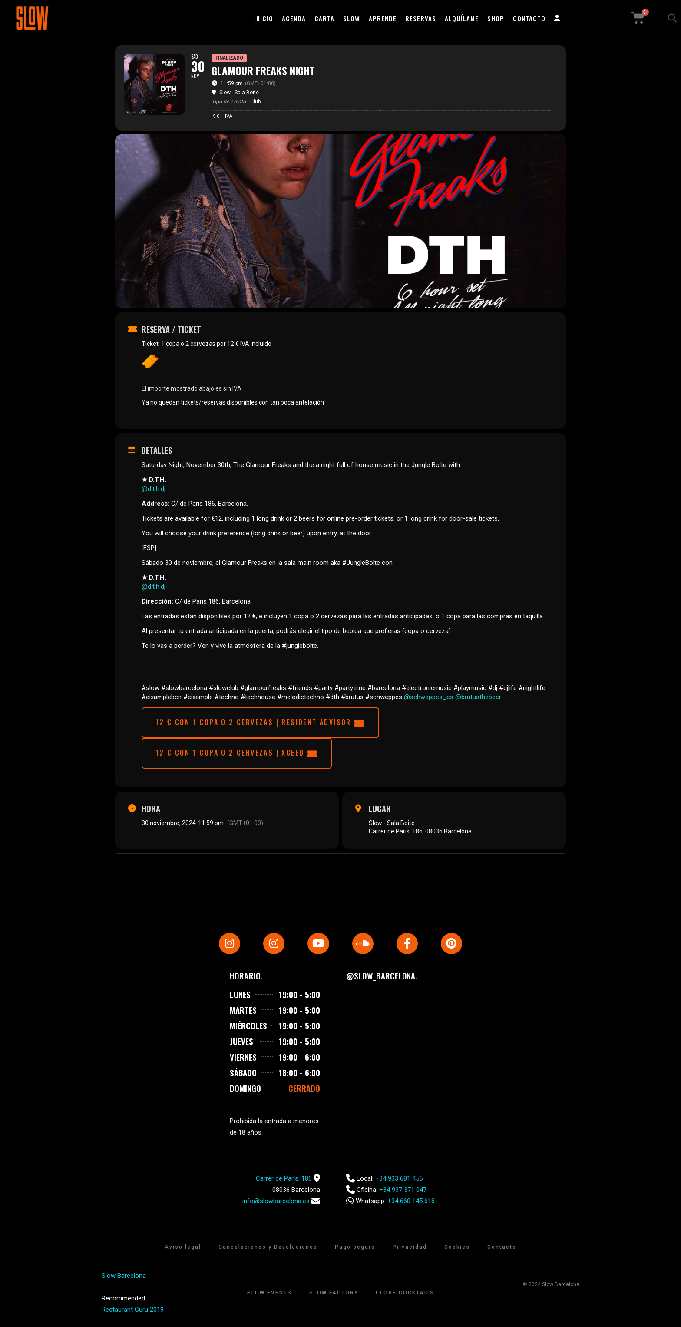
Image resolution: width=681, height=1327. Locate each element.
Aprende (383, 18)
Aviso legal (183, 1250)
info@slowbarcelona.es (276, 1204)
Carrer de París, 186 (284, 1181)
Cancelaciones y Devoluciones (267, 1250)
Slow (351, 18)
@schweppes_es (428, 697)
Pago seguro (355, 1250)
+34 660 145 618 (411, 1204)
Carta (324, 18)
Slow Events (269, 1296)
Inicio (263, 18)
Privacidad (410, 1250)
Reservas (420, 18)
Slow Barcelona (124, 1279)
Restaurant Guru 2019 (133, 1313)
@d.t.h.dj (153, 489)
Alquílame (462, 18)
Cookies (457, 1250)
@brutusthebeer (478, 697)
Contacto (529, 18)
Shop (495, 18)
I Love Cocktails (405, 1296)
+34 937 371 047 (402, 1193)
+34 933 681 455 (399, 1181)
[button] (672, 18)
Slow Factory (333, 1296)
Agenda (294, 18)
